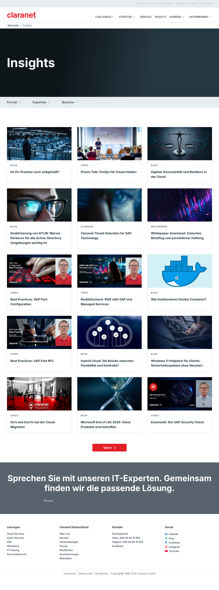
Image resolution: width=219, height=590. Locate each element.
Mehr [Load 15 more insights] (110, 448)
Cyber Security (15, 537)
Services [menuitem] (146, 16)
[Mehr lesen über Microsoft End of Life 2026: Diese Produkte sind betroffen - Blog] (109, 405)
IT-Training (13, 550)
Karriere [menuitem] (178, 16)
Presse (63, 546)
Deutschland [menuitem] (145, 3)
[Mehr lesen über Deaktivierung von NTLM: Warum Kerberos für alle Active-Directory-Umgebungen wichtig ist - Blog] (39, 218)
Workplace (13, 546)
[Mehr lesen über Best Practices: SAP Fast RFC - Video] (39, 344)
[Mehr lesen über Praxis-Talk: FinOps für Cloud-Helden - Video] (109, 155)
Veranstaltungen (69, 541)
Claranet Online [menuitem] (165, 3)
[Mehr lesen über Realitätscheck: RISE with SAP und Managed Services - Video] (109, 282)
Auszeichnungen (69, 554)
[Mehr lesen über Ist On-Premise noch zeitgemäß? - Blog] (39, 155)
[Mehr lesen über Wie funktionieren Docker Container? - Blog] (179, 282)
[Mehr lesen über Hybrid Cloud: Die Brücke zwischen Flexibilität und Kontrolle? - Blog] (109, 344)
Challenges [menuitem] (105, 16)
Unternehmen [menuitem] (200, 16)
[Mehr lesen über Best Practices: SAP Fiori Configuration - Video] (39, 282)
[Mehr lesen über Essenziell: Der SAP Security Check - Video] (179, 405)
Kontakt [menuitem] (181, 3)
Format (14, 102)
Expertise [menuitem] (127, 16)
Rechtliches (66, 550)
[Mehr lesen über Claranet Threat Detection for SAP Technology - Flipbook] (109, 218)
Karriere (64, 537)
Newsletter (66, 558)
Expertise (42, 102)
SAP (9, 541)
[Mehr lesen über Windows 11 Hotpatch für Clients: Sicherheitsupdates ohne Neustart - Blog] (179, 344)
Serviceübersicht (16, 554)
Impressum (69, 573)
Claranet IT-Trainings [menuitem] (200, 3)
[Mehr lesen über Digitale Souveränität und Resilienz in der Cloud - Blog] (179, 155)
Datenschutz (86, 573)
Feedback (118, 546)
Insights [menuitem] (160, 16)
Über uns (65, 533)
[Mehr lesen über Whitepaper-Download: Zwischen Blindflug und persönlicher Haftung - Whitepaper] (179, 218)
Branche (70, 102)
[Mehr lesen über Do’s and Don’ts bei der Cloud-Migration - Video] (39, 405)
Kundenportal (120, 533)
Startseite (13, 25)
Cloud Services (15, 533)
